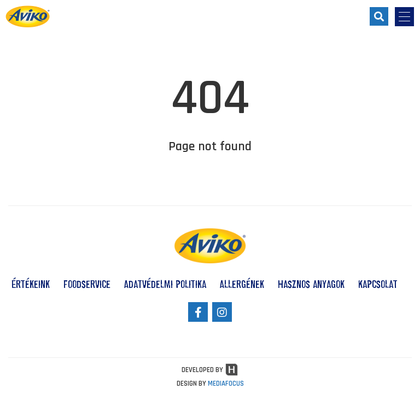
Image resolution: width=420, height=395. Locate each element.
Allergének (242, 284)
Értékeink (30, 284)
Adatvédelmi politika (165, 284)
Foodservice (86, 284)
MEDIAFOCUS (226, 383)
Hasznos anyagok (311, 284)
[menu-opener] (404, 17)
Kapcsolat (378, 284)
